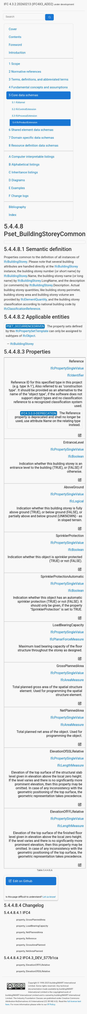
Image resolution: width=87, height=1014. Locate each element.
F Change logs (19, 196)
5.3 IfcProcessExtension (24, 115)
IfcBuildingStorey (15, 262)
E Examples (17, 188)
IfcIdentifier (75, 375)
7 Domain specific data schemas (31, 138)
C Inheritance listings (23, 172)
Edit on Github (20, 881)
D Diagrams (17, 180)
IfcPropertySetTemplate (32, 331)
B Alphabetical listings (24, 164)
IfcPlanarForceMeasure (67, 639)
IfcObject (29, 336)
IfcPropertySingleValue (67, 368)
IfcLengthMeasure (70, 765)
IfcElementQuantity (34, 299)
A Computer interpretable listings (31, 157)
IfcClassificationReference (22, 309)
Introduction (17, 52)
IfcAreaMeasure (72, 680)
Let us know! (49, 896)
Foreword (15, 45)
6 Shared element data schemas (31, 130)
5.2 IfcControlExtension (24, 109)
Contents (15, 37)
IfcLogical (76, 501)
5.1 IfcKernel (18, 102)
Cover (13, 29)
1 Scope (14, 64)
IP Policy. (51, 1004)
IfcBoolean (76, 456)
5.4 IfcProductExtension (25, 122)
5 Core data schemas (23, 95)
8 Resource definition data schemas (33, 145)
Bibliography (17, 207)
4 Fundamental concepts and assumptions (38, 87)
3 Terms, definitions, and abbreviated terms (38, 79)
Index (12, 215)
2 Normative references (25, 71)
